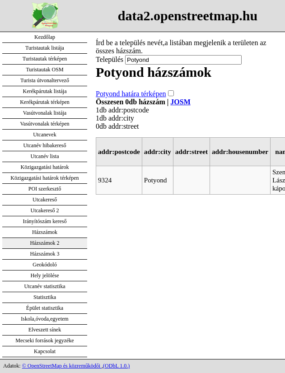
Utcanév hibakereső (44, 145)
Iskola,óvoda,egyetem (44, 319)
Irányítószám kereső (45, 221)
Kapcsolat (45, 351)
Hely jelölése (45, 275)
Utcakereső (45, 199)
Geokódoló (44, 264)
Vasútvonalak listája (44, 113)
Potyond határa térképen (131, 94)
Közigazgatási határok (45, 167)
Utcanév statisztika (44, 286)
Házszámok (44, 232)
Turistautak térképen (45, 59)
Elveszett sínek (44, 329)
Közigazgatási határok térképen (44, 178)
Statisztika (44, 297)
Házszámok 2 (45, 243)
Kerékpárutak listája (45, 91)
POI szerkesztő (44, 189)
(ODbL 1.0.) (116, 366)
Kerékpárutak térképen (45, 102)
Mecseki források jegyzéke (44, 340)
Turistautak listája (44, 48)
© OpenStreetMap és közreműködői (62, 366)
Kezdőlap (44, 37)
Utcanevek (44, 134)
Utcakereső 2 (45, 210)
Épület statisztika (44, 308)
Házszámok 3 (45, 254)
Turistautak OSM (44, 69)
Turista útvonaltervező (44, 80)
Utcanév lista (45, 156)
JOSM (180, 102)
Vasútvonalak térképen (45, 124)
